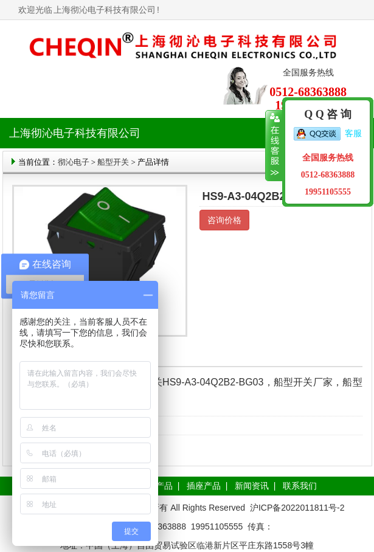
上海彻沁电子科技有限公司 (105, 10)
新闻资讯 (252, 486)
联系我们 (300, 486)
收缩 (274, 145)
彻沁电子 (73, 162)
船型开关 (113, 162)
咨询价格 (224, 220)
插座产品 (204, 486)
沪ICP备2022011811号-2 (297, 507)
